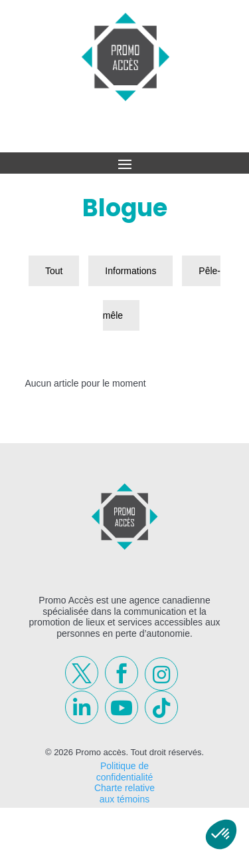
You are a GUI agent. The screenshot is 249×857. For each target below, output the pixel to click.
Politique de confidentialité (124, 771)
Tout (53, 270)
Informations (130, 270)
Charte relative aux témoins (124, 793)
